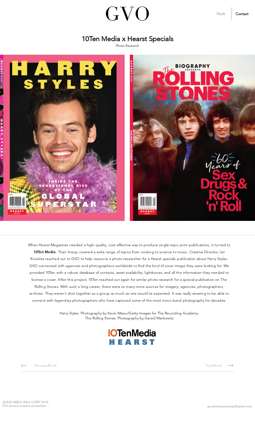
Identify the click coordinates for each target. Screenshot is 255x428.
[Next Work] (213, 365)
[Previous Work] (45, 365)
